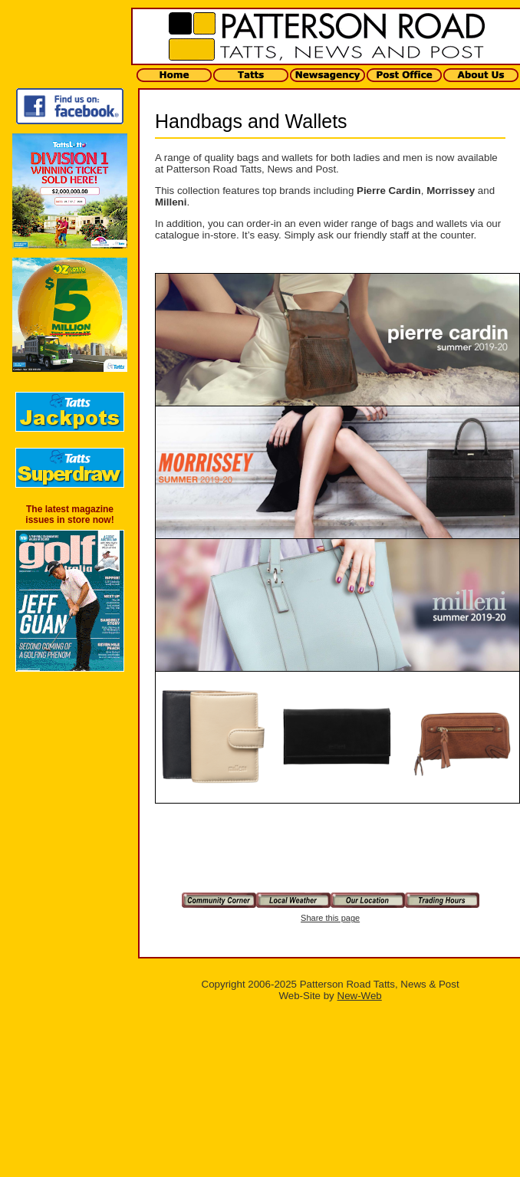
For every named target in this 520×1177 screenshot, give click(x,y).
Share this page (330, 917)
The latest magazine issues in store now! (69, 514)
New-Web (359, 995)
